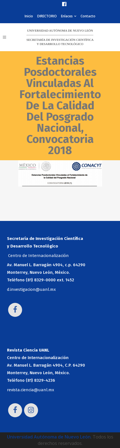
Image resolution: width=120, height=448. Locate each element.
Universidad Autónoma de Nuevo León (49, 437)
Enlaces (67, 16)
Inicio (29, 16)
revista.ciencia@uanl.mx (30, 389)
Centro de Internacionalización (38, 255)
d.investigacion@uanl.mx (31, 289)
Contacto (88, 16)
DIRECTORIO (47, 16)
